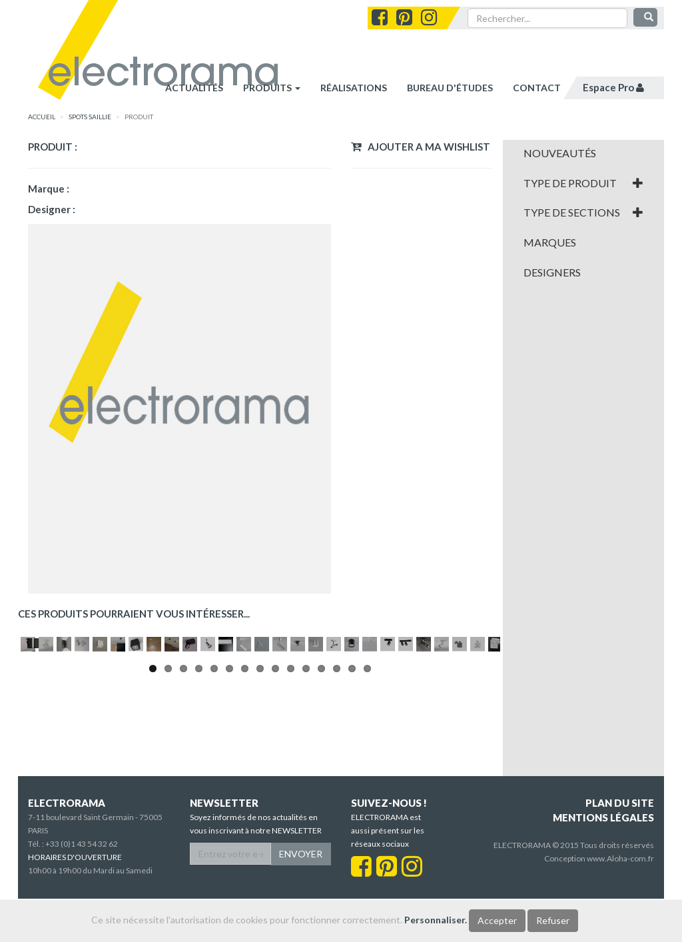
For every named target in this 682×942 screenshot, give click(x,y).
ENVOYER (300, 897)
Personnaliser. (435, 919)
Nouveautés (559, 153)
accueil (41, 117)
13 (336, 793)
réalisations (353, 87)
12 (321, 793)
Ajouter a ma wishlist (420, 147)
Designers (552, 272)
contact (537, 87)
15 (367, 793)
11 (306, 793)
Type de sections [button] (583, 213)
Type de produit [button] (583, 183)
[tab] (583, 153)
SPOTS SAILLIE (90, 117)
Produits (271, 87)
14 (352, 793)
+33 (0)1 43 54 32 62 (81, 887)
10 (290, 793)
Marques (549, 242)
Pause (34, 766)
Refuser (552, 920)
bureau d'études (450, 87)
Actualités (194, 87)
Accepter (497, 920)
